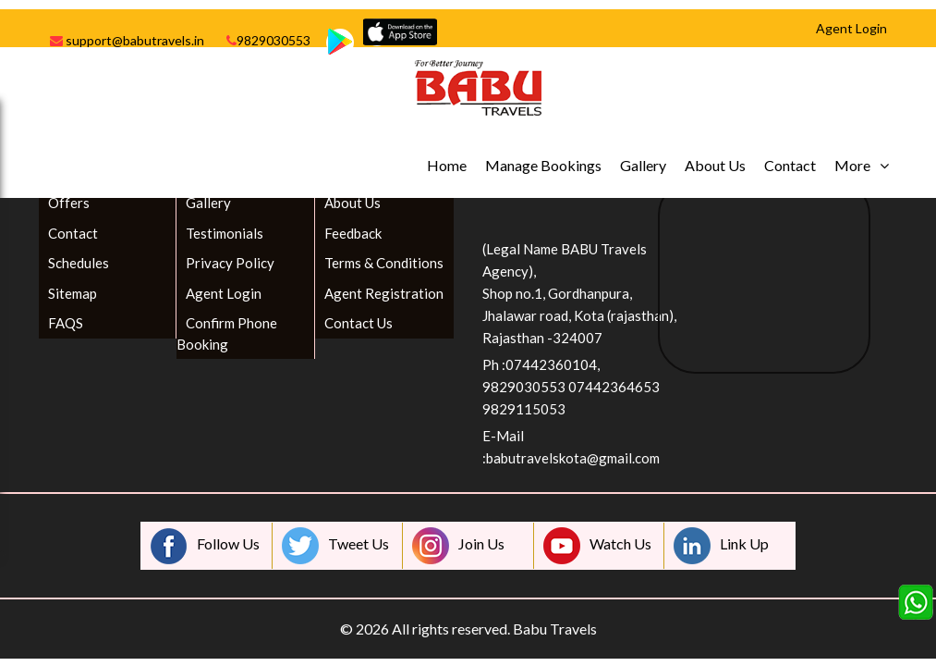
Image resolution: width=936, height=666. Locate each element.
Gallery (643, 165)
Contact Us (358, 322)
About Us (715, 165)
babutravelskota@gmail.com (573, 458)
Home (447, 165)
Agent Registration (384, 293)
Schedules (78, 262)
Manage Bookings (543, 165)
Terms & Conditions (384, 262)
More (852, 165)
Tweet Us (335, 545)
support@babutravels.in (127, 40)
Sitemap (72, 293)
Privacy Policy (230, 262)
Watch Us (597, 545)
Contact (790, 165)
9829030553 (268, 40)
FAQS (65, 322)
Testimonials (224, 233)
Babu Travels (555, 628)
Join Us (458, 545)
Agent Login (223, 293)
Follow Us (205, 545)
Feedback (353, 233)
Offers (69, 202)
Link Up (721, 545)
